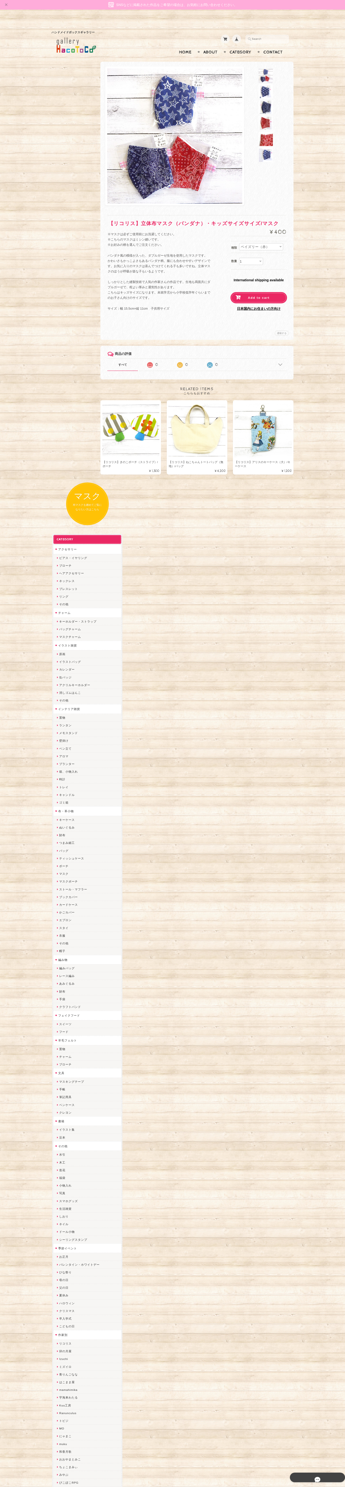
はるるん (64, 1115)
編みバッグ (66, 532)
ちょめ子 (64, 1146)
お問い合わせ (67, 1399)
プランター (66, 327)
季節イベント (67, 812)
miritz (62, 1154)
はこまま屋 (66, 946)
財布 (61, 399)
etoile (62, 1301)
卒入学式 (64, 882)
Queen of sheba (70, 1170)
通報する (282, 324)
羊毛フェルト (67, 604)
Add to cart (259, 288)
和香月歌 (64, 1015)
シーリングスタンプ (72, 803)
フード (63, 595)
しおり (63, 780)
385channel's (68, 1208)
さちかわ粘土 (67, 1201)
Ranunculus (67, 977)
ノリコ (63, 1085)
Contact (273, 43)
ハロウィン (66, 867)
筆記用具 (64, 661)
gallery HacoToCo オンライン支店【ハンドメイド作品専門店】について (78, 1385)
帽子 (61, 515)
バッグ (63, 414)
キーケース (66, 383)
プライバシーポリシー (73, 1408)
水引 (61, 718)
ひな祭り (64, 836)
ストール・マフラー (72, 453)
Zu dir (62, 1316)
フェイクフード (68, 579)
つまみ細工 (66, 406)
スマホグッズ (67, 765)
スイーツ (64, 588)
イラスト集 (66, 693)
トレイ (63, 351)
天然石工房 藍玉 (69, 1092)
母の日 (63, 844)
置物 (61, 281)
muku (62, 1008)
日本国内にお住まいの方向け (259, 299)
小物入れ (64, 749)
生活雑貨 (64, 772)
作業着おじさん (69, 1108)
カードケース (67, 468)
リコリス (64, 907)
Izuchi (62, 922)
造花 (61, 734)
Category (240, 43)
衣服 (61, 499)
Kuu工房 (64, 969)
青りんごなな (67, 938)
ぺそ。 (63, 1077)
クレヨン (64, 676)
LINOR (63, 1232)
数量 (234, 251)
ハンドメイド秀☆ (70, 1062)
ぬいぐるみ (66, 391)
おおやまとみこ (69, 1023)
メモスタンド (67, 297)
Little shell (66, 1193)
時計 (61, 343)
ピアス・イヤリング (72, 121)
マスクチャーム (69, 200)
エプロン (64, 484)
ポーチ (63, 430)
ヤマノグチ (66, 1069)
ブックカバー (67, 461)
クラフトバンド (69, 570)
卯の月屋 (64, 915)
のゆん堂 (64, 1247)
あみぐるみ (66, 547)
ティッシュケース (70, 422)
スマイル (64, 1216)
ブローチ (64, 129)
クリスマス (66, 874)
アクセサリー (67, 113)
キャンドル (66, 358)
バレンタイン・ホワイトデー (78, 828)
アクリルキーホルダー (74, 249)
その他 (63, 168)
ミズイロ (64, 930)
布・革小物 (65, 375)
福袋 (61, 741)
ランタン (64, 289)
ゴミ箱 (63, 366)
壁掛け (63, 304)
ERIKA (63, 1285)
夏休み (63, 859)
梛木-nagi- (65, 1100)
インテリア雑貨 (68, 273)
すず (61, 1278)
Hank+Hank (66, 1139)
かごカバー (66, 476)
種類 (234, 238)
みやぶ (63, 1038)
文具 (61, 637)
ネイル (63, 788)
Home (185, 43)
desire (63, 1162)
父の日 (63, 851)
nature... (64, 1255)
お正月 (63, 820)
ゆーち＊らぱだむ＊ (72, 1270)
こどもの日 (66, 890)
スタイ (63, 492)
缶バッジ (64, 241)
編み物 (62, 523)
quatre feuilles (69, 1054)
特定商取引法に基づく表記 (76, 1418)
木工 (61, 726)
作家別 (62, 898)
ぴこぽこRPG (68, 1046)
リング (63, 160)
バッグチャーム (69, 193)
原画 (61, 218)
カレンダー (66, 233)
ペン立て (64, 312)
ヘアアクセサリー (70, 137)
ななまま (64, 1177)
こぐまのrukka (68, 1224)
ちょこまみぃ (67, 1031)
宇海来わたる (67, 961)
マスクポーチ (67, 445)
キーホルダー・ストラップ (77, 185)
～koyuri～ (66, 1131)
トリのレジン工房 (70, 1293)
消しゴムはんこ (69, 256)
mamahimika (67, 953)
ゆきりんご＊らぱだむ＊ (75, 1262)
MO (60, 992)
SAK (61, 1309)
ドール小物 (66, 795)
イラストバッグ (69, 225)
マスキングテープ (70, 645)
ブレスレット (67, 152)
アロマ (63, 320)
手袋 (61, 563)
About (210, 43)
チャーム (64, 176)
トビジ (63, 984)
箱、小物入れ (67, 335)
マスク (63, 437)
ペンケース (66, 668)
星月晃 (63, 1123)
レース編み (66, 539)
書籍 (61, 685)
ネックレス (66, 145)
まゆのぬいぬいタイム (74, 1185)
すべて (129, 355)
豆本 (61, 701)
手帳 (61, 653)
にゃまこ (64, 1000)
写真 (61, 757)
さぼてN (64, 1239)
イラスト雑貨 (67, 209)
